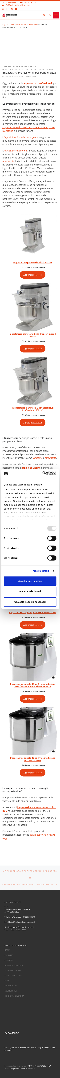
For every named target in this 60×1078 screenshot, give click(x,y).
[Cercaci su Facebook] (12, 8)
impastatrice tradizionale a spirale (21, 137)
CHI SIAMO (8, 955)
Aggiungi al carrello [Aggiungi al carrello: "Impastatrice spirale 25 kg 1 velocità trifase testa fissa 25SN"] (32, 772)
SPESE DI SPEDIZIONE (12, 975)
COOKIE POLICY (10, 991)
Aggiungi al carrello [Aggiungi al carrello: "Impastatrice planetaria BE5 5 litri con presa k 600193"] (32, 348)
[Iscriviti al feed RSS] (3, 8)
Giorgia (8, 76)
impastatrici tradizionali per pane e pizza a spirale (28, 127)
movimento (8, 161)
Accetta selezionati (30, 591)
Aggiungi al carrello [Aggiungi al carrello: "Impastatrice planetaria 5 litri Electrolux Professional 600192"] (32, 422)
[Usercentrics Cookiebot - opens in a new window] (42, 473)
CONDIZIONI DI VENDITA (14, 996)
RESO (6, 981)
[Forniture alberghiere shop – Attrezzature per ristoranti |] (9, 15)
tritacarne (38, 457)
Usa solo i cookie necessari (30, 601)
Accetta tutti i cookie (30, 581)
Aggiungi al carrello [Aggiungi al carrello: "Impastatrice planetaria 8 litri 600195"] (32, 274)
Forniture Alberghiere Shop (15, 1066)
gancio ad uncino (31, 467)
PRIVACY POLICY (10, 986)
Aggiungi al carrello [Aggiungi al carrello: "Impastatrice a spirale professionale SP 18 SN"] (32, 624)
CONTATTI (8, 960)
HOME (7, 950)
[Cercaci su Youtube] (16, 8)
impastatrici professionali (37, 83)
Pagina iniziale (8, 24)
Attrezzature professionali (27, 24)
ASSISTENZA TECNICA (12, 970)
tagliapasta (50, 457)
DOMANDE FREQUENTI (13, 965)
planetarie (7, 130)
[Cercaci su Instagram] (7, 8)
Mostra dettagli (41, 570)
